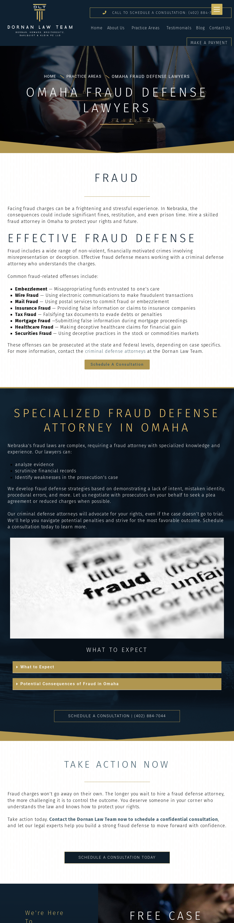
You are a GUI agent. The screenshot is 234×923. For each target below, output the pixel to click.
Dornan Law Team (40, 20)
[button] (117, 671)
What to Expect (37, 671)
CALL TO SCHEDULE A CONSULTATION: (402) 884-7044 (160, 14)
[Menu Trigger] (216, 9)
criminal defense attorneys (115, 355)
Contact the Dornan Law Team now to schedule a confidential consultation (133, 823)
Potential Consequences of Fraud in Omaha (69, 688)
